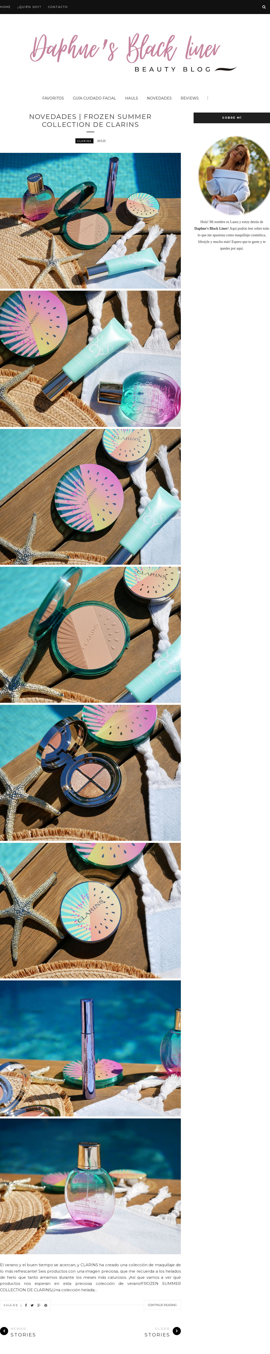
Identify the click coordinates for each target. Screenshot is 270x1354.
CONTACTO (58, 7)
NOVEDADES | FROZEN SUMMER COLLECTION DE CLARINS (90, 121)
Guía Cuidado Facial (94, 98)
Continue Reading (162, 1305)
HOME (5, 7)
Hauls (131, 98)
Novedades (159, 98)
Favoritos (53, 98)
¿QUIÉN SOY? (29, 7)
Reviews (190, 98)
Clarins (84, 141)
